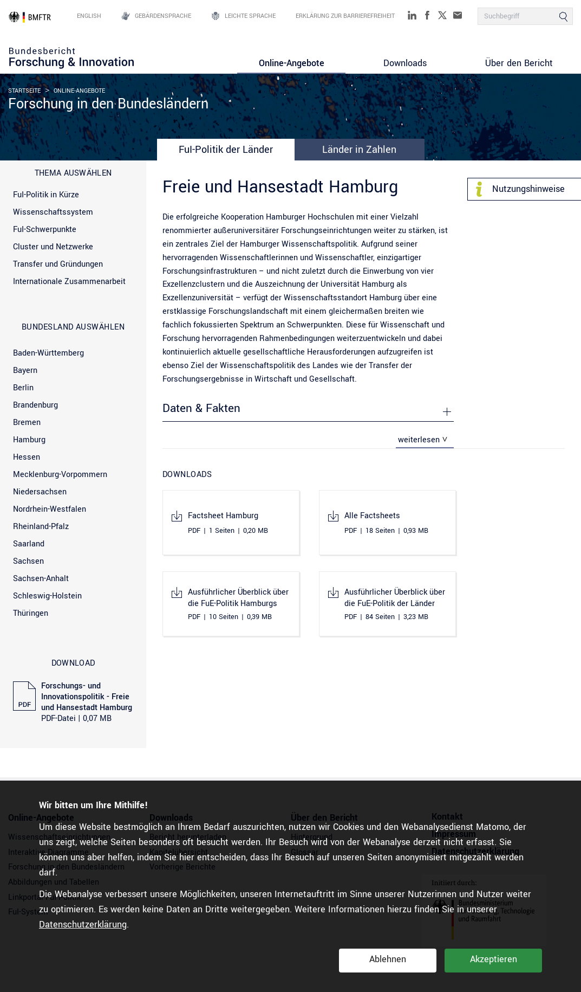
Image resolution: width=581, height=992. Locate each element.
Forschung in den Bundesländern (108, 104)
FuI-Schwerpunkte (44, 229)
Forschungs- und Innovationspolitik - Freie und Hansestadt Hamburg (86, 702)
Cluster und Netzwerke (53, 247)
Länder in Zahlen (359, 150)
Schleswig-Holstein (47, 596)
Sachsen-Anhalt (41, 578)
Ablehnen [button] (387, 959)
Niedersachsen (40, 492)
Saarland (28, 544)
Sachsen (28, 561)
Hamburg (29, 440)
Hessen (26, 457)
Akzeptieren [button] (493, 959)
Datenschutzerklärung (83, 924)
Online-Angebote (291, 63)
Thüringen (30, 613)
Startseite (24, 91)
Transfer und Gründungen (58, 264)
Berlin (23, 388)
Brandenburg (35, 405)
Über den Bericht (519, 63)
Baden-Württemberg (48, 353)
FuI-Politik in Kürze (46, 195)
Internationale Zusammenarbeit (69, 281)
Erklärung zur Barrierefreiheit (345, 16)
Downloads (405, 63)
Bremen (27, 422)
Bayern (25, 370)
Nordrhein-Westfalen (49, 509)
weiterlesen (419, 440)
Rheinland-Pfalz (41, 526)
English (89, 16)
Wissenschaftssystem (53, 212)
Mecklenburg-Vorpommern (60, 474)
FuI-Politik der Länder (226, 150)
